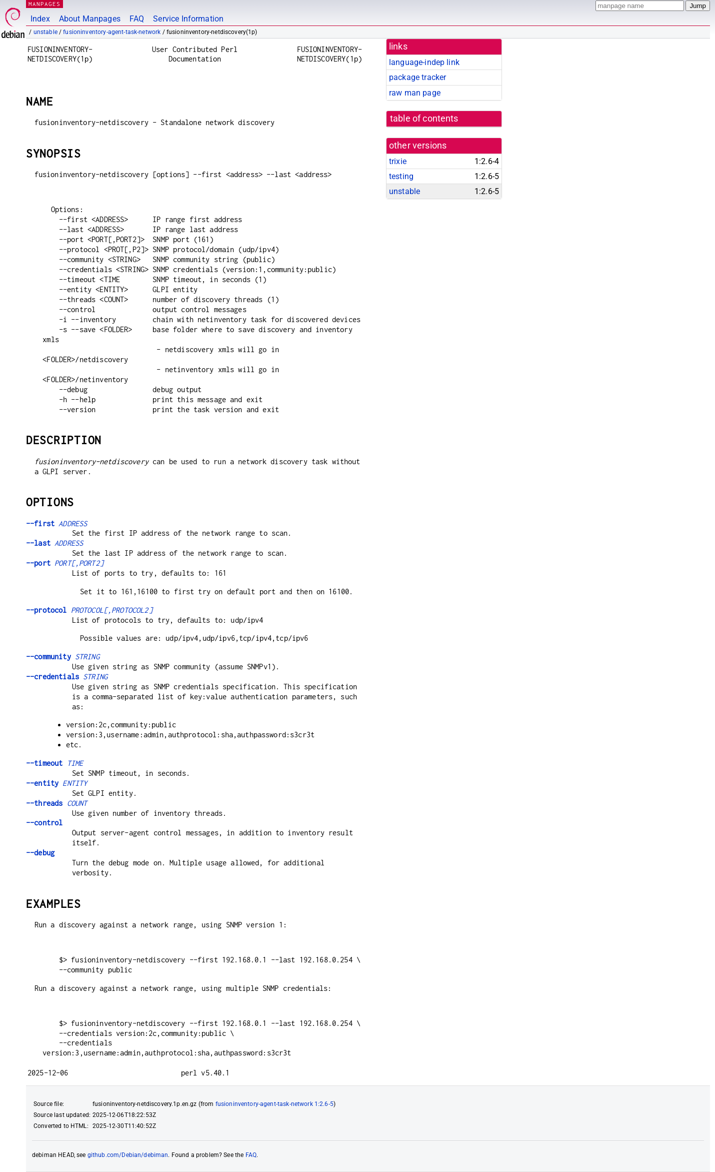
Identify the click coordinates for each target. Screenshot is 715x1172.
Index (40, 19)
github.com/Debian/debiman (128, 1154)
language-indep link (424, 62)
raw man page (414, 93)
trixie (397, 161)
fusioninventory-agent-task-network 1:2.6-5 (275, 1103)
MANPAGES (44, 4)
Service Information (188, 19)
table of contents (424, 119)
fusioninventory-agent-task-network (111, 32)
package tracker (417, 77)
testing (401, 176)
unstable (46, 32)
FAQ (137, 19)
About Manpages (89, 19)
